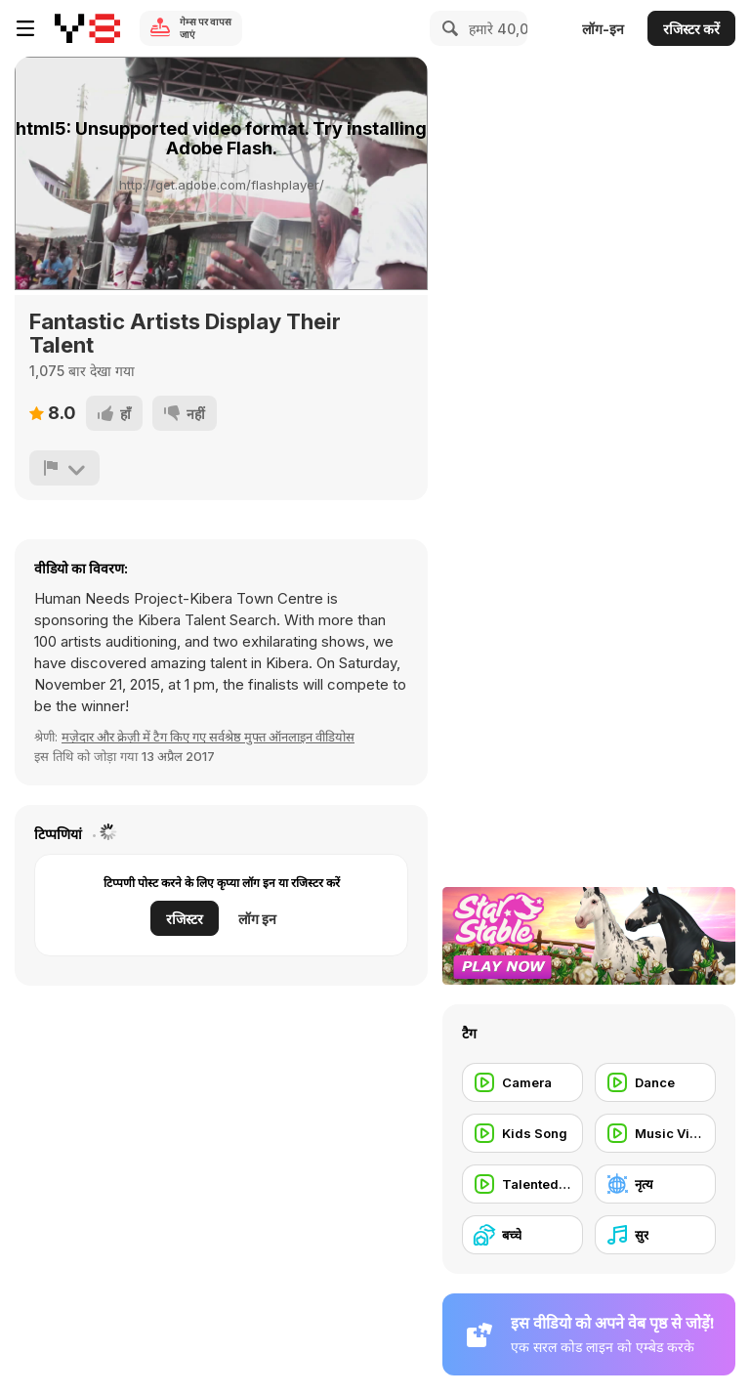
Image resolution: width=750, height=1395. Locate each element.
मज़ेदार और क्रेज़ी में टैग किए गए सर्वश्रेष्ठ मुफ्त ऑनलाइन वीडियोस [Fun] (208, 736)
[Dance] (655, 1082)
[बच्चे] (522, 1234)
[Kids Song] (522, 1133)
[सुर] (655, 1234)
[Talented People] (522, 1184)
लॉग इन (257, 918)
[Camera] (522, 1082)
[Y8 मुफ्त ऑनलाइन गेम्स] (87, 28)
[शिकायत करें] (64, 468)
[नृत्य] (655, 1184)
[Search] (447, 28)
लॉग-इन (603, 29)
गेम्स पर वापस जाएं (205, 28)
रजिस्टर (184, 918)
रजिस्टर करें (691, 29)
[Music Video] (655, 1133)
